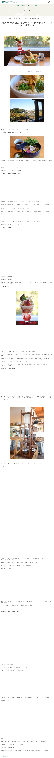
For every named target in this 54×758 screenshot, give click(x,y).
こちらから (5, 756)
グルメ (18, 5)
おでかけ (24, 5)
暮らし (29, 5)
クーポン (35, 5)
